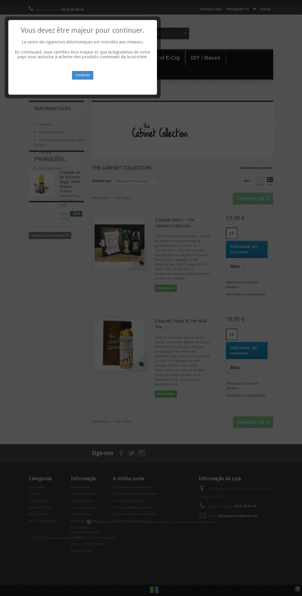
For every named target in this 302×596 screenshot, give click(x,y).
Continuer (151, 310)
